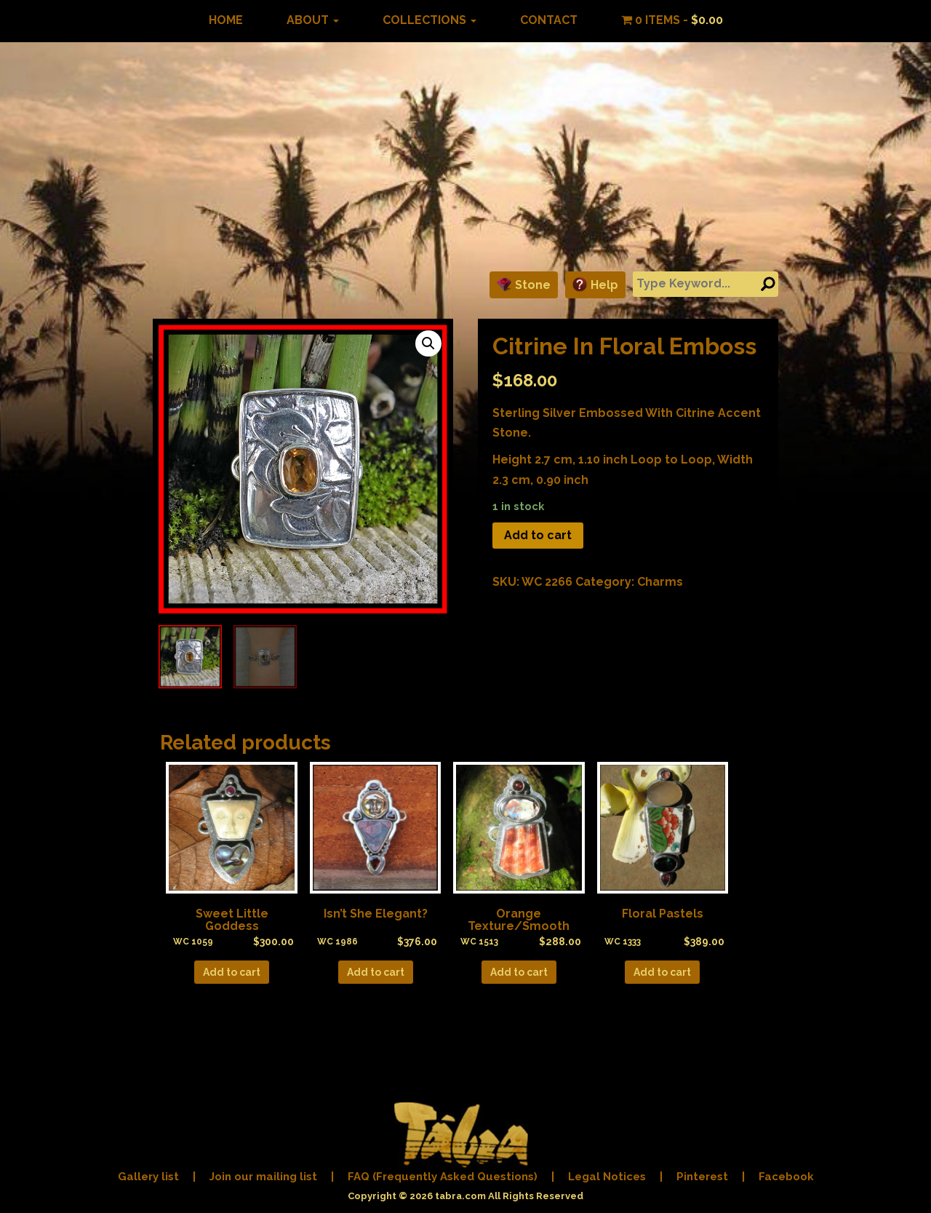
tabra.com (460, 1195)
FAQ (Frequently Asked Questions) (443, 1176)
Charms (660, 582)
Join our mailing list (263, 1176)
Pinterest (702, 1176)
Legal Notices (607, 1176)
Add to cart (538, 535)
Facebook (786, 1176)
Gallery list (148, 1176)
